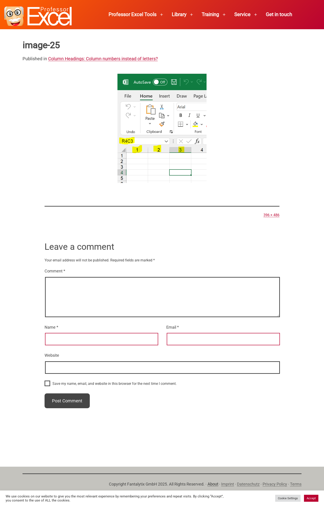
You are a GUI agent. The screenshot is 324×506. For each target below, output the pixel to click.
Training (210, 14)
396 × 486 (271, 215)
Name (51, 327)
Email (172, 327)
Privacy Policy (275, 484)
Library (179, 14)
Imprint (227, 484)
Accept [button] (311, 498)
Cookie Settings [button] (288, 498)
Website (52, 355)
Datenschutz (248, 484)
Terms (296, 484)
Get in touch (279, 14)
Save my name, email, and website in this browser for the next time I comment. (114, 383)
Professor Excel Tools (132, 14)
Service (242, 14)
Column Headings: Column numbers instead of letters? (103, 58)
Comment (55, 271)
